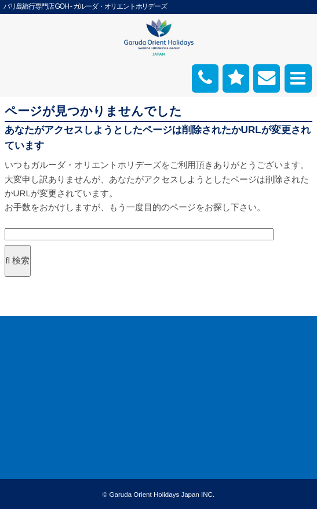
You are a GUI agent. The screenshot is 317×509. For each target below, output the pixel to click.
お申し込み (20, 411)
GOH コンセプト (31, 384)
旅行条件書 (20, 371)
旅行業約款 (20, 357)
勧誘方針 (16, 437)
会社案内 (16, 330)
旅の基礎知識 (256, 344)
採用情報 (16, 344)
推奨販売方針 (24, 451)
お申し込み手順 (260, 330)
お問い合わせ (24, 397)
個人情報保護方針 (32, 424)
